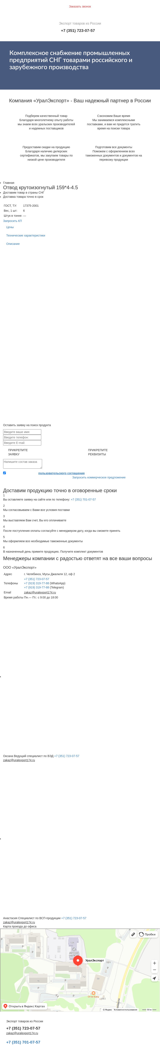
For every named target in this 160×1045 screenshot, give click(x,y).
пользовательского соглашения (61, 473)
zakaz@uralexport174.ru (40, 592)
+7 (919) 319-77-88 (36, 583)
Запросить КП (12, 221)
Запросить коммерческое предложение (99, 477)
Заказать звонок (80, 6)
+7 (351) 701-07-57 (83, 499)
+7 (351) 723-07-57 (78, 30)
